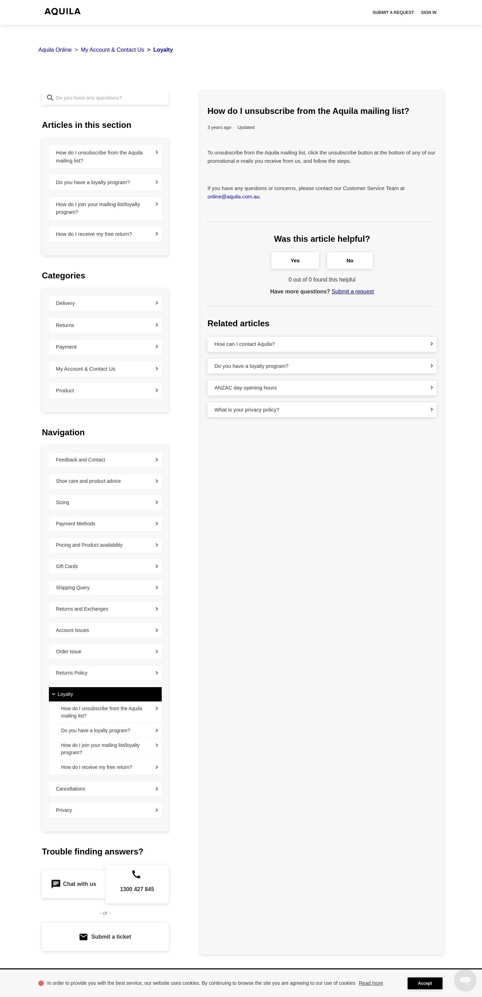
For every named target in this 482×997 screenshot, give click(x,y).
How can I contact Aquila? (244, 344)
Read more (371, 983)
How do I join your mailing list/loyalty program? (98, 208)
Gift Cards (67, 566)
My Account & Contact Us (112, 50)
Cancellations (70, 789)
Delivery (65, 303)
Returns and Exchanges (82, 609)
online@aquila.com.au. (234, 196)
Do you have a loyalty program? (93, 182)
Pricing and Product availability (89, 545)
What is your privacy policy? (246, 410)
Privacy (64, 810)
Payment (66, 347)
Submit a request (393, 12)
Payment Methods (75, 523)
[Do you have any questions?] (105, 98)
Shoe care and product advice (88, 481)
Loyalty (163, 50)
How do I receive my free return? (94, 234)
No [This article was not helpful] (349, 260)
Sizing (62, 502)
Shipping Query (73, 587)
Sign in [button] (429, 12)
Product (65, 390)
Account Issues (72, 630)
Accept (425, 983)
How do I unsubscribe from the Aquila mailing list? (99, 156)
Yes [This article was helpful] (295, 260)
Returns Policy (71, 673)
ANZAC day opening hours (245, 388)
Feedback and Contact (80, 460)
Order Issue (68, 651)
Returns (65, 325)
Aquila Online (55, 50)
